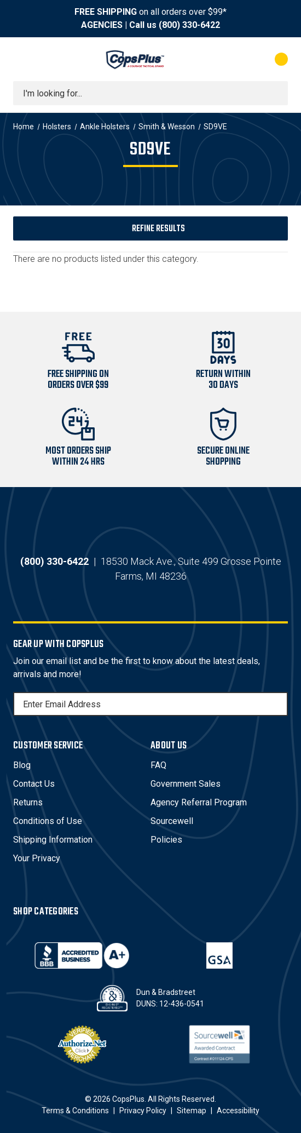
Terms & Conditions (75, 1110)
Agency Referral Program (198, 802)
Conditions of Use (47, 821)
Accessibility (238, 1110)
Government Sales (185, 784)
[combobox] (150, 93)
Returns (28, 802)
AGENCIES (102, 25)
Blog (22, 765)
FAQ (158, 765)
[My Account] (237, 59)
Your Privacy (36, 858)
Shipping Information (52, 839)
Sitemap (191, 1110)
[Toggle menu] (23, 59)
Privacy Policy (142, 1110)
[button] (150, 228)
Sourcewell (171, 821)
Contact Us (34, 784)
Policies (166, 839)
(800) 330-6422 (189, 25)
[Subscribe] (278, 704)
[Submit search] (276, 93)
